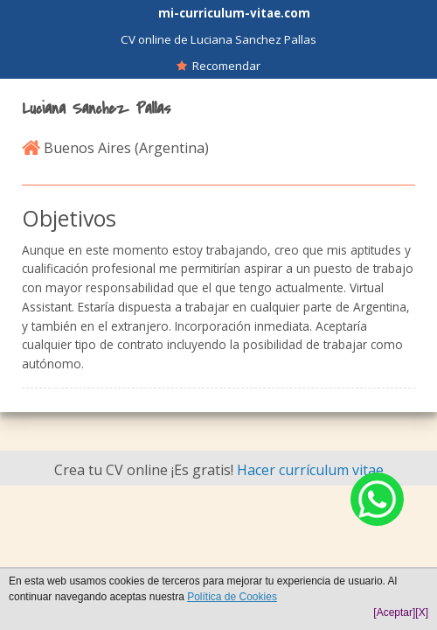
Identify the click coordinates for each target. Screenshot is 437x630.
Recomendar (218, 66)
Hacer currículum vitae (310, 470)
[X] (421, 612)
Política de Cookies (232, 597)
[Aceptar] (394, 612)
